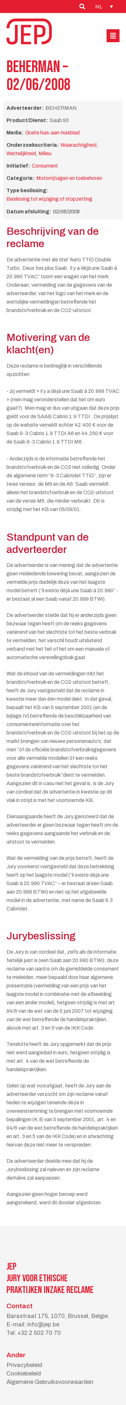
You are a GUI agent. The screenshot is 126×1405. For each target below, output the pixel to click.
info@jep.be (43, 1324)
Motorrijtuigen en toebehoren (69, 178)
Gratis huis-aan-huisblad (52, 132)
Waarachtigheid (79, 145)
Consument (45, 166)
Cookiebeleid (23, 1373)
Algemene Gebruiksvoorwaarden (49, 1382)
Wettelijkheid (21, 153)
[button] (113, 35)
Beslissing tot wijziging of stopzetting (49, 199)
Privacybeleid (24, 1365)
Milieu (45, 153)
